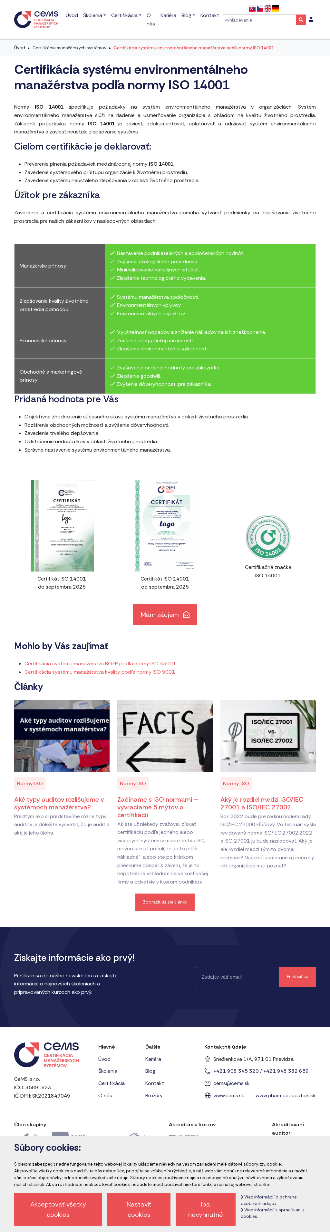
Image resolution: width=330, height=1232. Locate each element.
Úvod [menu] (72, 15)
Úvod (19, 48)
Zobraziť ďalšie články (165, 902)
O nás (105, 1095)
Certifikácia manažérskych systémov (69, 48)
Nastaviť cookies (139, 1209)
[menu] (311, 19)
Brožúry (154, 1095)
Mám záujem (165, 615)
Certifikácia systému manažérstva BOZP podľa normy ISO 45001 (100, 663)
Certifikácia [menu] (124, 15)
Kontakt (154, 1083)
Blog (150, 1071)
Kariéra (153, 1059)
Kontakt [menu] (209, 15)
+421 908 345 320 (236, 1071)
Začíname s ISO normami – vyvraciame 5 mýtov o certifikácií (157, 807)
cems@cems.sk (231, 1083)
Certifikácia (111, 1083)
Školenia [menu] (92, 15)
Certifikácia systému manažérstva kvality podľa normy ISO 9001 (99, 672)
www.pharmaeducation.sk (286, 1095)
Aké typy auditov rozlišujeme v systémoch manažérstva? (59, 803)
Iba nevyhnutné (205, 1209)
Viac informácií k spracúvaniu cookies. (272, 1213)
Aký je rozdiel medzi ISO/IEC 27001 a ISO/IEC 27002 (262, 803)
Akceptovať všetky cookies (58, 1209)
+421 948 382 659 (286, 1071)
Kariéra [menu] (168, 15)
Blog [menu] (186, 15)
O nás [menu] (151, 19)
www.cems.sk (228, 1095)
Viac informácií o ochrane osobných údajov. (269, 1200)
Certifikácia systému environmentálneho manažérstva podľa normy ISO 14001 (194, 48)
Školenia (107, 1071)
